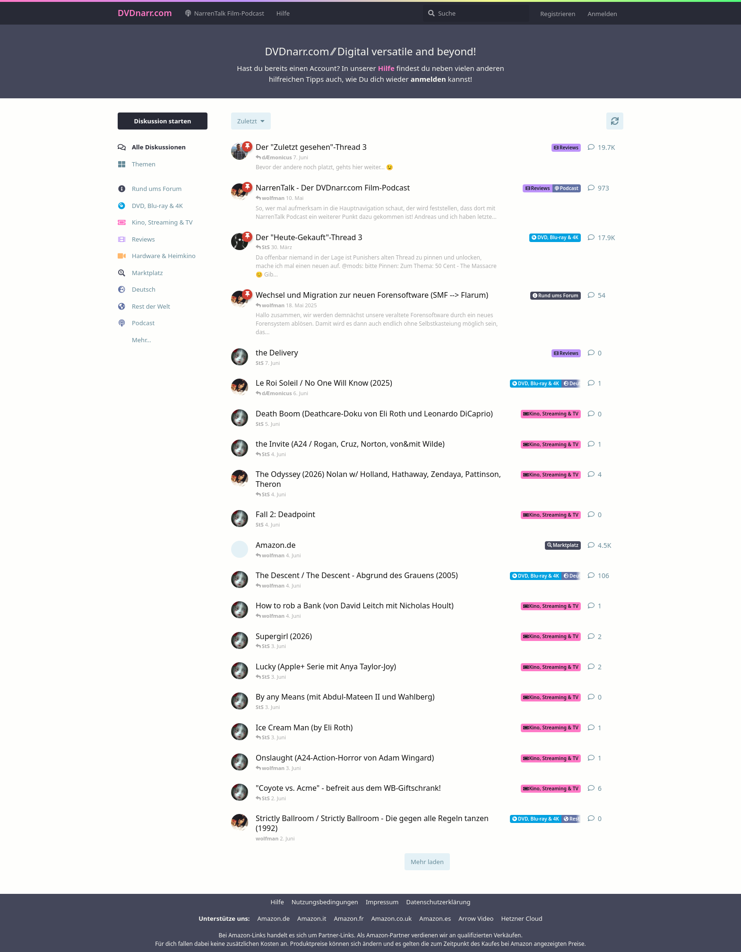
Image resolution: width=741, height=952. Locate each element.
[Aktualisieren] (614, 121)
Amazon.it (311, 918)
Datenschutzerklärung (438, 902)
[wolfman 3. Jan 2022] (239, 299)
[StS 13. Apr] (239, 731)
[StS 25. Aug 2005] (239, 579)
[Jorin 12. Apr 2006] (239, 151)
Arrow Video (475, 918)
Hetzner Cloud (521, 918)
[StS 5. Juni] (239, 417)
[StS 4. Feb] (239, 670)
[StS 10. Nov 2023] (239, 792)
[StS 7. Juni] (239, 356)
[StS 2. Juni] (239, 609)
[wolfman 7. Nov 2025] (239, 387)
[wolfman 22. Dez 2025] (239, 478)
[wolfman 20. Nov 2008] (239, 191)
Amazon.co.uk (391, 918)
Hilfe (386, 68)
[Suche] (476, 13)
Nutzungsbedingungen (325, 902)
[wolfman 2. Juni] (239, 822)
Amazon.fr (348, 918)
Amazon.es (435, 918)
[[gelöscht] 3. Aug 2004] (239, 549)
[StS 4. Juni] (239, 518)
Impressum (382, 902)
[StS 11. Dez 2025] (239, 640)
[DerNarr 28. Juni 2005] (239, 241)
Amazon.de (274, 918)
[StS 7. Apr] (239, 448)
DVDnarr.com (145, 12)
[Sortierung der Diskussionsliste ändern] (251, 121)
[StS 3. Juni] (239, 701)
